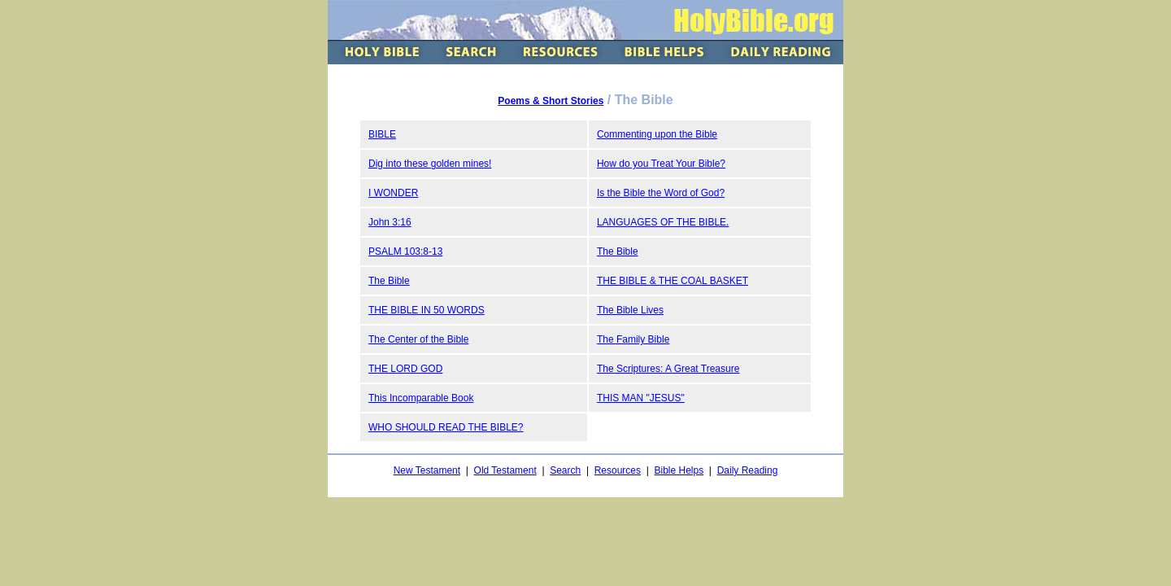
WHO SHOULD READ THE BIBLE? (446, 427)
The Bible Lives (630, 310)
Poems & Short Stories (550, 101)
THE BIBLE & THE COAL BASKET (672, 280)
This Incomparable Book (420, 398)
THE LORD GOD (405, 368)
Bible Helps (678, 470)
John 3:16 (389, 222)
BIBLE (382, 134)
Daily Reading (747, 470)
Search (565, 470)
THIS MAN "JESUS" (641, 398)
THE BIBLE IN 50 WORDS (426, 310)
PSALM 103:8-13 (405, 251)
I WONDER (393, 193)
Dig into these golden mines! (429, 163)
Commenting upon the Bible (657, 134)
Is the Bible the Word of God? (661, 193)
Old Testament (505, 470)
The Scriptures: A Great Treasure (668, 368)
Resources (617, 470)
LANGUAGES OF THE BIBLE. (663, 222)
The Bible (617, 251)
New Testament (427, 470)
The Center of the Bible (418, 339)
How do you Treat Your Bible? (661, 163)
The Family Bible (633, 339)
